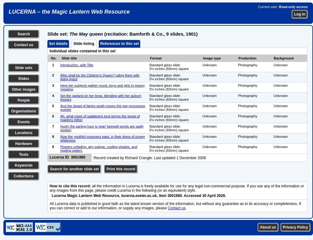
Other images (24, 89)
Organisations (23, 111)
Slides (23, 78)
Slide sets (23, 68)
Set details (58, 43)
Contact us (23, 45)
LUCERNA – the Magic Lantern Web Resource (69, 12)
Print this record (121, 169)
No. (54, 58)
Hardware (23, 144)
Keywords (24, 165)
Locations (24, 133)
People (24, 100)
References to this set (119, 43)
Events (24, 122)
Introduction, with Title (76, 65)
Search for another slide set (74, 169)
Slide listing (83, 43)
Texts (23, 154)
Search (23, 34)
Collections (24, 176)
